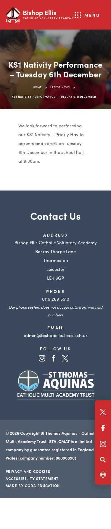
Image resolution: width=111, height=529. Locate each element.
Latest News (60, 87)
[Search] (103, 459)
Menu (92, 15)
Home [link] (37, 87)
